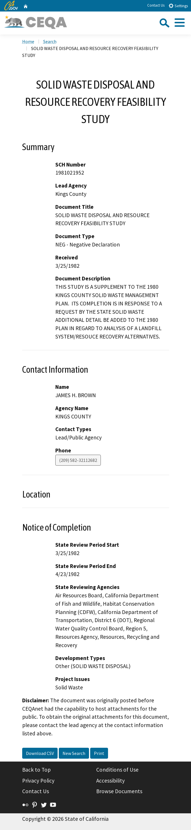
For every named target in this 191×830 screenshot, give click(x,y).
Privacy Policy (38, 780)
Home (28, 41)
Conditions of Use (117, 769)
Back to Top (36, 769)
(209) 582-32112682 (78, 460)
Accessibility (110, 780)
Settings (178, 5)
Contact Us (155, 5)
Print (99, 753)
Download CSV (40, 753)
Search (49, 41)
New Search (74, 753)
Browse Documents (119, 791)
